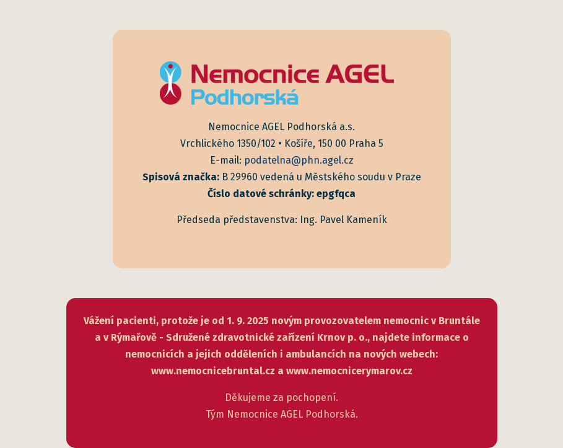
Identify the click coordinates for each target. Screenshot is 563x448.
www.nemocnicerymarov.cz (349, 371)
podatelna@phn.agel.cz (299, 160)
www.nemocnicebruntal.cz (213, 371)
